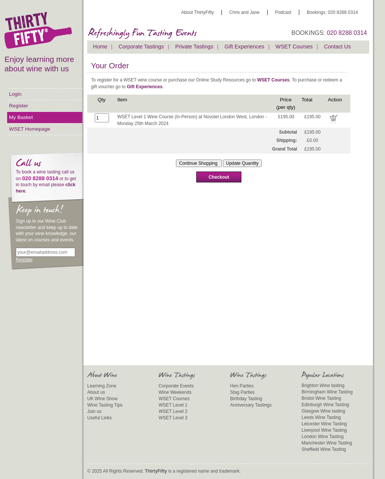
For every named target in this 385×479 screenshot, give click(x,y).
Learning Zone (101, 386)
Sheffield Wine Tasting (324, 449)
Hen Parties (242, 386)
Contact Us (337, 47)
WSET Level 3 (173, 417)
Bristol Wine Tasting (321, 398)
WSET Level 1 (173, 405)
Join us (94, 411)
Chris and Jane (244, 12)
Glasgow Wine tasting (323, 411)
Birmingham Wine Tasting (327, 392)
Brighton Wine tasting (323, 385)
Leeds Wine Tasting (321, 417)
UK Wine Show (102, 398)
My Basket (21, 117)
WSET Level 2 (173, 411)
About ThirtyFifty (197, 12)
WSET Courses (294, 47)
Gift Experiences (244, 47)
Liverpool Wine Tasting (324, 430)
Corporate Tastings (141, 47)
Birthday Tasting (246, 398)
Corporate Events (176, 386)
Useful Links (99, 417)
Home (100, 47)
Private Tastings (194, 47)
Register (18, 105)
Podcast (283, 12)
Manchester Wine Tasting (327, 443)
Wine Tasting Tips (105, 405)
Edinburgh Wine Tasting (325, 404)
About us (96, 392)
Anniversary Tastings (251, 405)
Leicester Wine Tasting (324, 423)
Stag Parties (242, 392)
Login (15, 94)
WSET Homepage (29, 129)
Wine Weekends (175, 392)
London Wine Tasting (323, 436)
